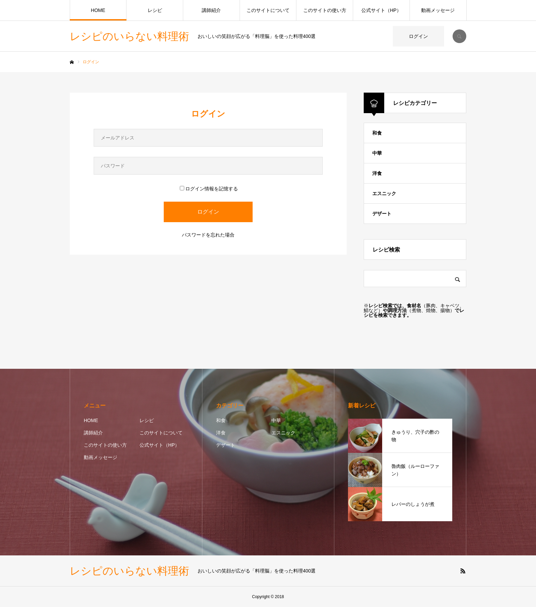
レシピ (155, 10)
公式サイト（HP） (381, 10)
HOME (98, 10)
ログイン (418, 36)
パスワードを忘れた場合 (208, 235)
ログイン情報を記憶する (209, 188)
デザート (381, 213)
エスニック (384, 193)
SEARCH (459, 36)
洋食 (377, 173)
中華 (377, 153)
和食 (377, 133)
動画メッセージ (438, 10)
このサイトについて (268, 10)
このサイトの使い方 (324, 10)
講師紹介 (211, 10)
